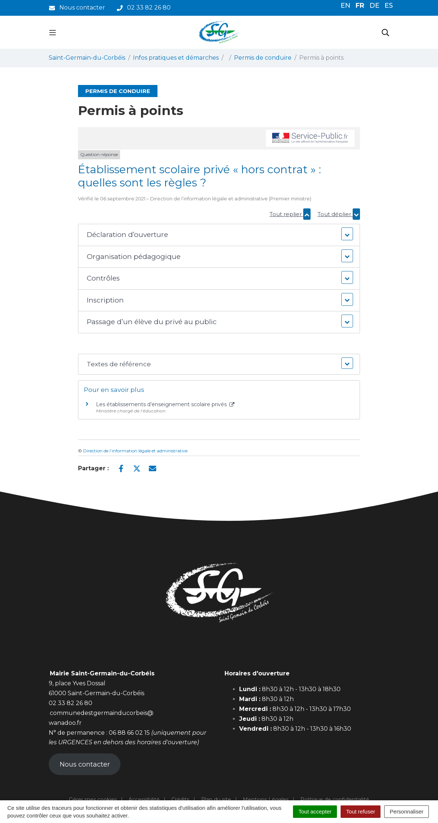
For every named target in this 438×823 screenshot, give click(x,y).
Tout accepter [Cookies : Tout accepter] (314, 811)
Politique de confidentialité (334, 799)
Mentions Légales (266, 799)
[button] (219, 235)
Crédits (180, 799)
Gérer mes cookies (93, 799)
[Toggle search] (385, 32)
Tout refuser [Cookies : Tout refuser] (360, 811)
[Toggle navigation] (52, 32)
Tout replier (290, 214)
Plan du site (216, 799)
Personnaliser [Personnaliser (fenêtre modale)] (406, 811)
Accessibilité (144, 799)
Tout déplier (339, 214)
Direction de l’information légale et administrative (135, 450)
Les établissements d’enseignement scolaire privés (165, 404)
